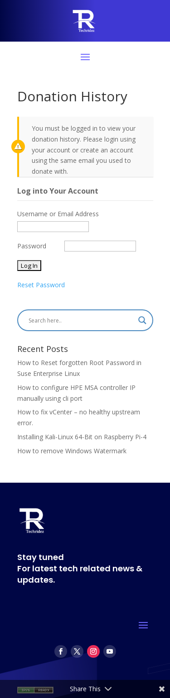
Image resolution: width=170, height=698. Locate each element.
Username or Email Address (58, 213)
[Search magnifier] (142, 320)
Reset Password (41, 284)
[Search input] (81, 320)
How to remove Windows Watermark (71, 450)
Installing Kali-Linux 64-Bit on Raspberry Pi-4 (81, 436)
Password (31, 246)
